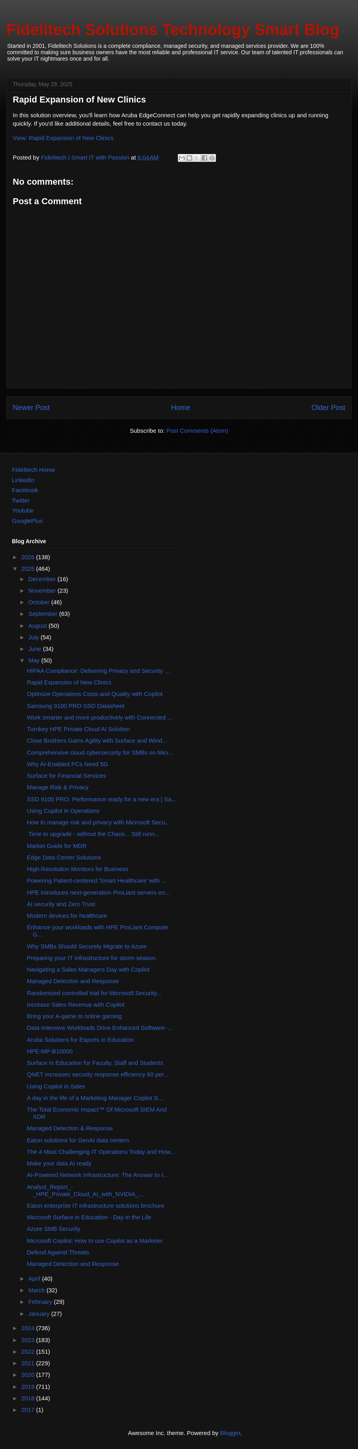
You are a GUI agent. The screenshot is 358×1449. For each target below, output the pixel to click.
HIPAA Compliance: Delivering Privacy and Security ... (98, 670)
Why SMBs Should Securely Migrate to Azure (87, 946)
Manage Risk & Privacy (58, 787)
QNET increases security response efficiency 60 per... (98, 1074)
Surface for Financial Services (66, 775)
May (34, 660)
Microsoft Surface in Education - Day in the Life (89, 1217)
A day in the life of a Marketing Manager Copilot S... (95, 1097)
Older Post (328, 408)
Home (180, 408)
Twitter (20, 500)
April (35, 1278)
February (41, 1301)
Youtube (23, 510)
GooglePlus (27, 520)
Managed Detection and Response (73, 981)
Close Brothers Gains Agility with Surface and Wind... (97, 740)
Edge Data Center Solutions (64, 857)
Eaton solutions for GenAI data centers (78, 1140)
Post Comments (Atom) (197, 430)
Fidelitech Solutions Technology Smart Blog (172, 29)
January (39, 1313)
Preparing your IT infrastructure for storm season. (92, 957)
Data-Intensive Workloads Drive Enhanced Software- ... (100, 1027)
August (38, 625)
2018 (28, 1398)
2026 (28, 557)
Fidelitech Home (33, 469)
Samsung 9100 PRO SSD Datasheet (76, 705)
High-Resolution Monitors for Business (77, 868)
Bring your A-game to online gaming (74, 1016)
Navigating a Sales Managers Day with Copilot (88, 969)
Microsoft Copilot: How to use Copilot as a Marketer (95, 1240)
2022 (28, 1351)
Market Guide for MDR (57, 845)
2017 (28, 1409)
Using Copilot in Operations (63, 810)
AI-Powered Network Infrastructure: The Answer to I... (97, 1174)
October (39, 602)
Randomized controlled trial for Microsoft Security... (94, 993)
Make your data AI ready (59, 1163)
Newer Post (31, 408)
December (42, 579)
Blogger (230, 1432)
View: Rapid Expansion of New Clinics (63, 137)
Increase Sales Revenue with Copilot (76, 1004)
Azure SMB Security (53, 1228)
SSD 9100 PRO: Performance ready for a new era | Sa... (102, 799)
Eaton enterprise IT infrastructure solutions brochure (96, 1205)
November (42, 590)
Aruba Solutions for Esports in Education (80, 1039)
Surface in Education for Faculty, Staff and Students (95, 1062)
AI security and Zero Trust (61, 904)
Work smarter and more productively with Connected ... (100, 717)
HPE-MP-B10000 (50, 1051)
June (35, 648)
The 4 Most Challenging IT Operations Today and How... (101, 1151)
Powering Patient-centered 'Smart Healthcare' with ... (97, 880)
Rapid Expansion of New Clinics (69, 682)
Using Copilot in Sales (56, 1086)
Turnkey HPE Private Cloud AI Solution (78, 728)
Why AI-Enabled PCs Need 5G (67, 764)
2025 (28, 568)
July (34, 637)
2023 (28, 1340)
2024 (28, 1328)
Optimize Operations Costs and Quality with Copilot (95, 693)
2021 (28, 1363)
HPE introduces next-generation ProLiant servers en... (98, 892)
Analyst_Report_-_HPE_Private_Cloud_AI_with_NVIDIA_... (85, 1190)
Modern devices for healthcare (67, 915)
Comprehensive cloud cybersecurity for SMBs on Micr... (100, 752)
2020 (28, 1374)
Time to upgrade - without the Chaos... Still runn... (93, 833)
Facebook (25, 490)
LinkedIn (23, 480)
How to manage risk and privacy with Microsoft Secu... (98, 822)
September (43, 613)
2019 (28, 1386)
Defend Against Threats (58, 1252)
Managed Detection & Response (70, 1128)
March (37, 1290)
